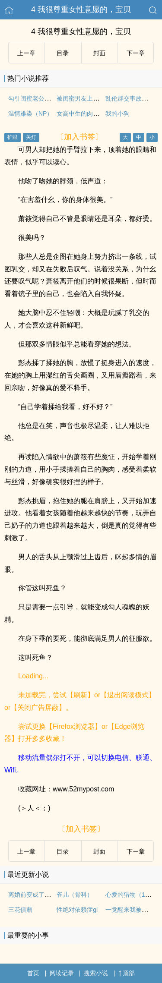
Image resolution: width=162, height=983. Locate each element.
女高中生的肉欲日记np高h (92, 113)
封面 (99, 53)
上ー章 (26, 53)
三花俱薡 (20, 909)
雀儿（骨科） (75, 894)
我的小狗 (117, 113)
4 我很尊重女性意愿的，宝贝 (81, 9)
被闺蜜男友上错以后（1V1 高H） (101, 98)
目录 (63, 53)
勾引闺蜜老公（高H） (37, 98)
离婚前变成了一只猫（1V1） (47, 894)
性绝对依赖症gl (77, 909)
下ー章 (136, 53)
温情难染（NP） (30, 113)
